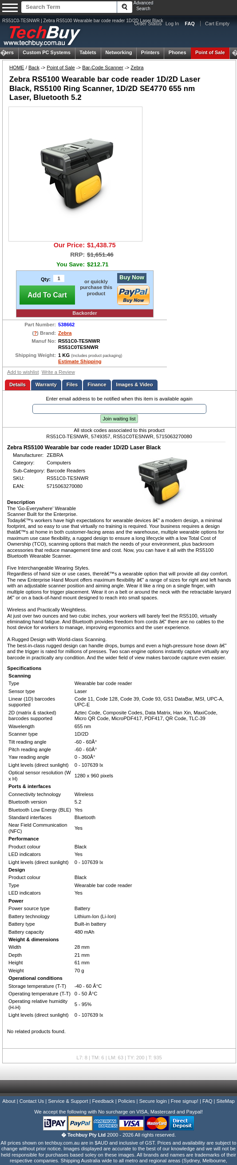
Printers (150, 52)
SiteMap (226, 1101)
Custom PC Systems (47, 52)
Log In (172, 23)
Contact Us (32, 1101)
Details (17, 384)
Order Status (148, 23)
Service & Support (68, 1101)
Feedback (103, 1101)
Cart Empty (217, 23)
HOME (16, 67)
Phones (177, 52)
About (8, 1101)
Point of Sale (210, 52)
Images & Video (134, 384)
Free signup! (184, 1101)
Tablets (87, 52)
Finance (96, 384)
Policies (126, 1101)
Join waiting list (119, 418)
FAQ (207, 1101)
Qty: (46, 279)
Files (72, 384)
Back (34, 67)
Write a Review (58, 372)
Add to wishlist (23, 372)
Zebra (136, 67)
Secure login (152, 1101)
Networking (118, 52)
